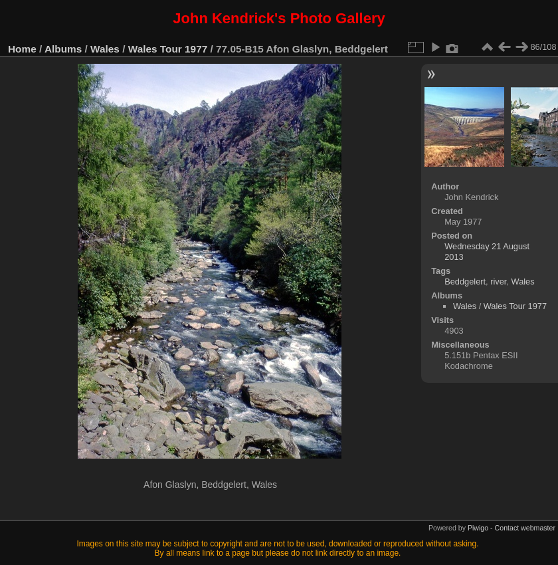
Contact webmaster (525, 528)
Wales (105, 49)
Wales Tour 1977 (168, 49)
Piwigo (478, 528)
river (498, 281)
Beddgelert (465, 281)
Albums (63, 49)
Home (22, 49)
